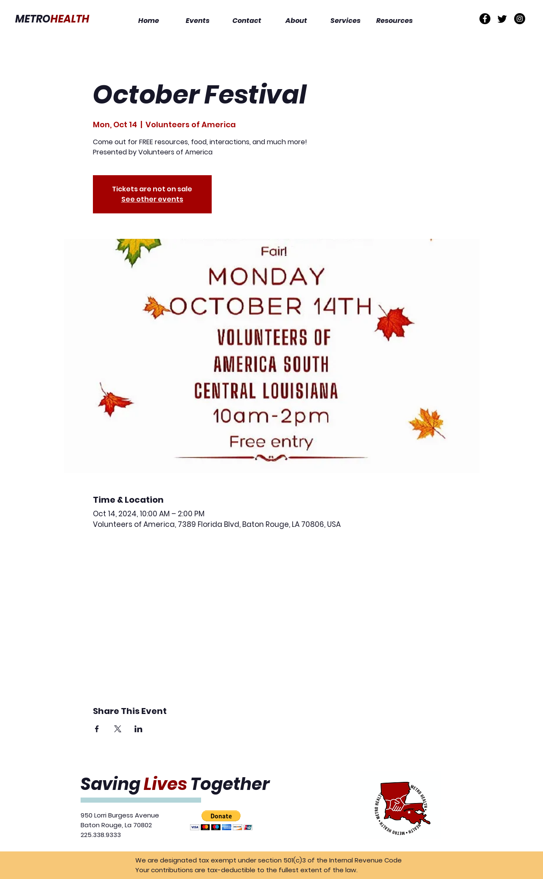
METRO (52, 19)
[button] (221, 820)
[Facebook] (484, 18)
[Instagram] (519, 18)
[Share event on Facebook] (97, 728)
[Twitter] (502, 18)
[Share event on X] (118, 728)
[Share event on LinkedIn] (138, 728)
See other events (152, 199)
